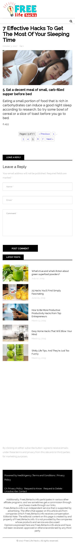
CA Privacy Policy (13, 488)
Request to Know (33, 488)
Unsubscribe (11, 491)
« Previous (44, 134)
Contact (23, 491)
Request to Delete (53, 488)
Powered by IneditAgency (17, 475)
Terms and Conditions (44, 475)
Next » (50, 139)
